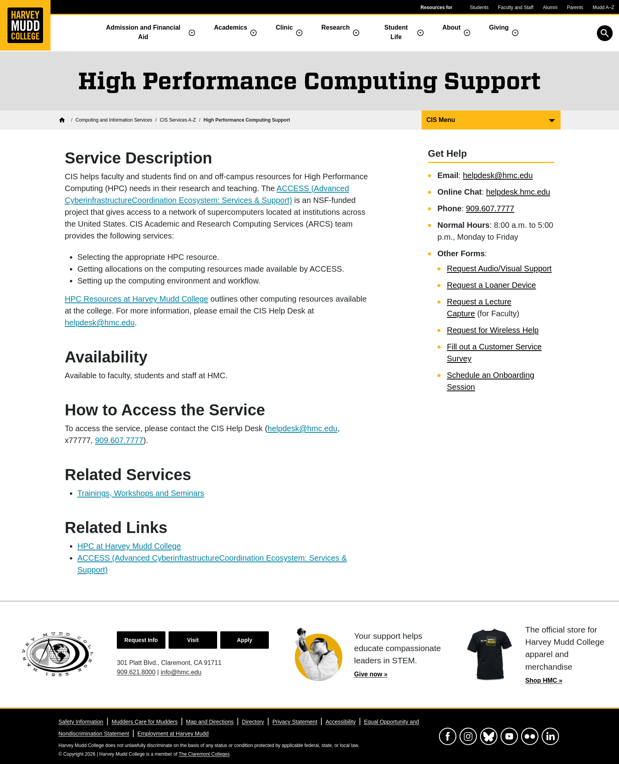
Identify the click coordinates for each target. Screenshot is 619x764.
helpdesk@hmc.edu (100, 322)
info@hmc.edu (181, 672)
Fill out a (463, 346)
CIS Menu (440, 119)
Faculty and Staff (515, 7)
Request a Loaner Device (491, 285)
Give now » (370, 674)
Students (479, 7)
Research (335, 27)
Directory (253, 722)
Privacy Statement (294, 722)
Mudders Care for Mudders (145, 722)
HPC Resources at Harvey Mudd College (136, 299)
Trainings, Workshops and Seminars (140, 493)
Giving (499, 27)
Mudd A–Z (603, 7)
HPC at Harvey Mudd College (129, 546)
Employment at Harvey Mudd (173, 733)
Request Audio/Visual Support (499, 268)
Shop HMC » (544, 680)
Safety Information (80, 722)
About (452, 27)
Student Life (396, 32)
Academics (231, 27)
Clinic (284, 27)
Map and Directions (210, 722)
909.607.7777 (119, 440)
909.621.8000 (136, 672)
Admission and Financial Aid (143, 32)
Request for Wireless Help (492, 330)
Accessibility (341, 722)
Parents (575, 7)
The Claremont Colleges (204, 754)
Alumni (550, 7)
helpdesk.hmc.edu (518, 192)
